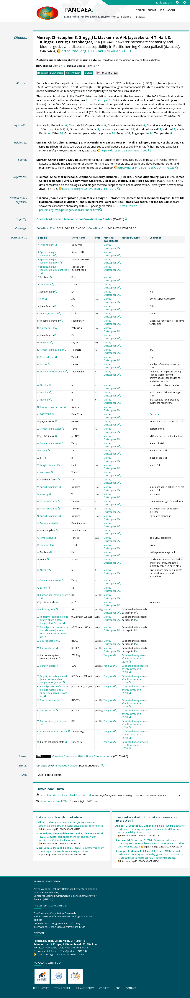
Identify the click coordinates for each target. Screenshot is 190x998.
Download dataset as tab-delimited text (65, 795)
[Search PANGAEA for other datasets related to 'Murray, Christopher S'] (119, 248)
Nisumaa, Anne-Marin (51, 177)
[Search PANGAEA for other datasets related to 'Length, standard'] (59, 313)
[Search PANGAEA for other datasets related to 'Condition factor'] (59, 479)
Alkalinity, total (47, 609)
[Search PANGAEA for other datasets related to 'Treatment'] (53, 284)
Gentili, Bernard (148, 198)
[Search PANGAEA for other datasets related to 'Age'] (46, 299)
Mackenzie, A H (112, 37)
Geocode (154, 414)
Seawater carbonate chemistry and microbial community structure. (70, 849)
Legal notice (41, 988)
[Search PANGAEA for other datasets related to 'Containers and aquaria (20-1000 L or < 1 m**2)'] (67, 129)
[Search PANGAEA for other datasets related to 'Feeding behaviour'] (61, 321)
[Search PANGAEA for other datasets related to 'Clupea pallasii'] (105, 125)
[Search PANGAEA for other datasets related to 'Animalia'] (48, 125)
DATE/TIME (45, 414)
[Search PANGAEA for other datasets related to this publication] (149, 150)
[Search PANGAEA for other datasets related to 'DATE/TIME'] (53, 414)
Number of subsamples (52, 371)
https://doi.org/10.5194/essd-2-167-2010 (89, 188)
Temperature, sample (51, 349)
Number (44, 385)
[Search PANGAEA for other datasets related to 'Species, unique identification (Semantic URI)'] (42, 273)
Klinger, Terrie (53, 41)
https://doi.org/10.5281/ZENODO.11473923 (146, 167)
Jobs (117, 988)
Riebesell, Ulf (51, 181)
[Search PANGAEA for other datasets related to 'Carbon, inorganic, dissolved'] (42, 598)
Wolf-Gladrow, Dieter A (97, 181)
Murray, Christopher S (56, 37)
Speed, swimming (49, 487)
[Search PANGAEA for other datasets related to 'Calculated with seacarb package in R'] (136, 613)
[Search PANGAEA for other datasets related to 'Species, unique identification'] (55, 255)
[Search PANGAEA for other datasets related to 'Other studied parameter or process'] (113, 133)
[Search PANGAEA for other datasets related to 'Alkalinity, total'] (57, 609)
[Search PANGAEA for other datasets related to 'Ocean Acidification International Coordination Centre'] (126, 219)
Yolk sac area (47, 328)
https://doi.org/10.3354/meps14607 (124, 150)
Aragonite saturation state (54, 731)
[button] (107, 73)
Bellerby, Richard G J (107, 177)
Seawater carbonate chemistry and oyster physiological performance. (70, 824)
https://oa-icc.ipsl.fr (98, 100)
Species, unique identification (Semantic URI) (54, 268)
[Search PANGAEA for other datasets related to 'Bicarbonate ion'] (59, 641)
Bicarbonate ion (48, 640)
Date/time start (48, 523)
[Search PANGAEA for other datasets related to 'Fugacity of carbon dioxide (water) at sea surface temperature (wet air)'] (64, 623)
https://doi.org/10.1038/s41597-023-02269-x (60, 954)
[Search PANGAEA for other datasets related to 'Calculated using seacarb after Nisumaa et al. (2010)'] (130, 662)
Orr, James (127, 198)
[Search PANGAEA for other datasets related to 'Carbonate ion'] (57, 648)
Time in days (46, 537)
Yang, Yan (109, 655)
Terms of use (62, 988)
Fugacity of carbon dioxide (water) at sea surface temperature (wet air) (54, 620)
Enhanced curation (66, 765)
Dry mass (45, 342)
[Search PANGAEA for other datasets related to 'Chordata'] (82, 125)
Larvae (43, 364)
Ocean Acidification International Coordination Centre (74, 219)
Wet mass (45, 472)
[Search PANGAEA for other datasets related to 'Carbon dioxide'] (58, 666)
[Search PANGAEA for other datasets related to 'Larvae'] (49, 364)
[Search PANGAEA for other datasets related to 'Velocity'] (50, 494)
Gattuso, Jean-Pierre (129, 181)
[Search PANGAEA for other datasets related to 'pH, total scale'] (57, 602)
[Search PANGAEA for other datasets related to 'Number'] (50, 385)
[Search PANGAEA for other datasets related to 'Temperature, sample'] (64, 350)
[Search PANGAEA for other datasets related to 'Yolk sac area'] (56, 328)
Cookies (104, 988)
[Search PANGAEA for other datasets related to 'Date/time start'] (57, 523)
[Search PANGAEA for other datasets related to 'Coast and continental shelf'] (144, 125)
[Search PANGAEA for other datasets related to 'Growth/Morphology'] (98, 129)
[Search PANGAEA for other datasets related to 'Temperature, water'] (63, 429)
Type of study (47, 244)
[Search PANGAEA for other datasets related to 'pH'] (45, 458)
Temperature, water (50, 428)
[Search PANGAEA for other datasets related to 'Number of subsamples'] (66, 371)
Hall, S (164, 37)
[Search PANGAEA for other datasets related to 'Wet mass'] (52, 472)
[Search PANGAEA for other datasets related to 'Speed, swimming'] (60, 487)
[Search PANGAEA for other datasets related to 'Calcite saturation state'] (66, 742)
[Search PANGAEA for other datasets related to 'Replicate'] (51, 277)
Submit (152, 10)
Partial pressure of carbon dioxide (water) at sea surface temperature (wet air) (54, 632)
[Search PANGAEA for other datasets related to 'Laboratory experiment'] (132, 129)
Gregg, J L (87, 37)
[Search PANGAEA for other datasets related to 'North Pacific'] (49, 133)
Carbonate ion (47, 648)
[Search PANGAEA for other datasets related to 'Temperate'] (171, 133)
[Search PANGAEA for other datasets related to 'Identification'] (55, 292)
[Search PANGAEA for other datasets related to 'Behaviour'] (66, 125)
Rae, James (125, 202)
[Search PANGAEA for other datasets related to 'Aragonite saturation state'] (69, 731)
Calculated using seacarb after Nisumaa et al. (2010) (135, 658)
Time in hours (47, 357)
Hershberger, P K (84, 41)
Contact (141, 16)
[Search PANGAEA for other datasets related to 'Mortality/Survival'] (159, 129)
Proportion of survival (51, 407)
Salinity (43, 450)
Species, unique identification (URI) (49, 261)
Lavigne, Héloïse (107, 198)
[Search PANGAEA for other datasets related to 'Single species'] (151, 133)
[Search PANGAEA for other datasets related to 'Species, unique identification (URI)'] (61, 262)
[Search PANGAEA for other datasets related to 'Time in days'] (55, 538)
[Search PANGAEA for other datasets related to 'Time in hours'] (56, 357)
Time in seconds (48, 501)
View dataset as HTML (54, 801)
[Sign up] (177, 2)
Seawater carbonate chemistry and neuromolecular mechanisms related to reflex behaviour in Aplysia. (149, 843)
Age (42, 298)
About (171, 10)
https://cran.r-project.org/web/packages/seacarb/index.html (88, 208)
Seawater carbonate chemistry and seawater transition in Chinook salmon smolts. (70, 837)
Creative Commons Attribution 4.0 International (82, 756)
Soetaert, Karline (146, 202)
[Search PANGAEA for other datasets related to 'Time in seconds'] (59, 501)
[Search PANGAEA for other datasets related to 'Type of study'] (56, 245)
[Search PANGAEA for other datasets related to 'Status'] (48, 559)
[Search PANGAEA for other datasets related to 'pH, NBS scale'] (56, 421)
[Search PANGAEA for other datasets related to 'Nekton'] (173, 129)
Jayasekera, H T (142, 37)
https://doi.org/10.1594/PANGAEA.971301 (96, 50)
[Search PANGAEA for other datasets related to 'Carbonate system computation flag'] (60, 658)
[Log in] (184, 2)
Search (140, 10)
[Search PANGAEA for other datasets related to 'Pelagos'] (128, 133)
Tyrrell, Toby (71, 181)
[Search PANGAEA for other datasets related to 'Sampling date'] (57, 530)
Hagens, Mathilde (172, 198)
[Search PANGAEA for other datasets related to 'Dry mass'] (51, 342)
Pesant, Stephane (79, 177)
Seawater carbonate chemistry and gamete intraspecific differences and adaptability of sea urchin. (150, 829)
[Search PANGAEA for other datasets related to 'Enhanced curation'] (102, 765)
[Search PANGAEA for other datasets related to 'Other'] (61, 133)
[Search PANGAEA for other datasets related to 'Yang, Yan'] (115, 655)
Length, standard (49, 313)
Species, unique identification (48, 254)
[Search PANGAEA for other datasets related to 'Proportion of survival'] (65, 407)
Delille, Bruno (132, 177)
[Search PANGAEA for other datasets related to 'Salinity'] (49, 450)
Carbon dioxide (48, 665)
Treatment (45, 284)
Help (162, 10)
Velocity (44, 494)
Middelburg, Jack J (155, 177)
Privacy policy (85, 988)
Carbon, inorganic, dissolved (55, 595)
